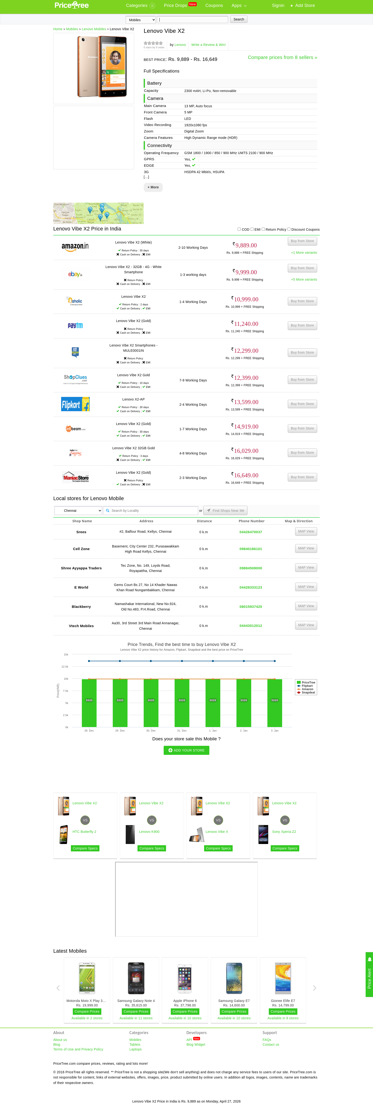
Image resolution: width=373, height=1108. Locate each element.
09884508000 (251, 568)
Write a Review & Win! (208, 45)
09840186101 (251, 549)
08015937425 (251, 607)
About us (60, 1040)
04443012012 (251, 626)
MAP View (306, 531)
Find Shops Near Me (225, 510)
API (193, 1039)
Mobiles (135, 1040)
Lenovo (180, 45)
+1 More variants (304, 252)
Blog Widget (195, 1044)
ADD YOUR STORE (186, 750)
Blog (56, 1044)
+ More (153, 187)
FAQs (267, 1040)
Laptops (135, 1049)
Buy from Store (302, 241)
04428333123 (251, 587)
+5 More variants (304, 279)
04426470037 (251, 532)
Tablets (134, 1044)
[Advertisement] (93, 138)
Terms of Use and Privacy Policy (78, 1049)
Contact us (271, 1044)
